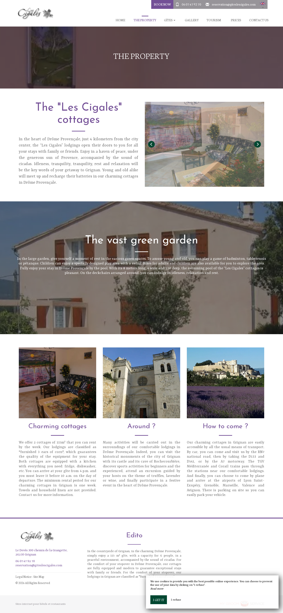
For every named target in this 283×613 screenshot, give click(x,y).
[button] (262, 4)
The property (145, 20)
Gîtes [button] (169, 20)
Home (120, 20)
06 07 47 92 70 (191, 4)
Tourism (214, 20)
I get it (158, 600)
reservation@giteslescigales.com (234, 4)
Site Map (38, 576)
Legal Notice (23, 576)
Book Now (162, 4)
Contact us (259, 20)
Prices (236, 20)
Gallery (192, 20)
